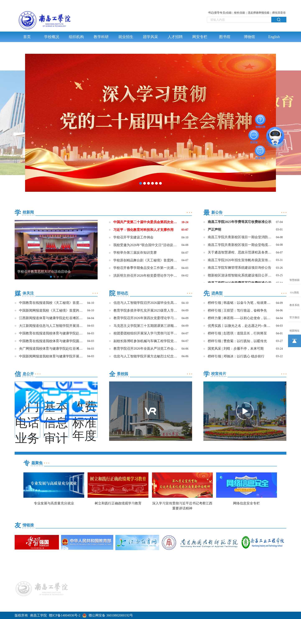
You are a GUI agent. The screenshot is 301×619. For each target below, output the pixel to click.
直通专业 (260, 151)
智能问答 (260, 119)
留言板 (253, 135)
